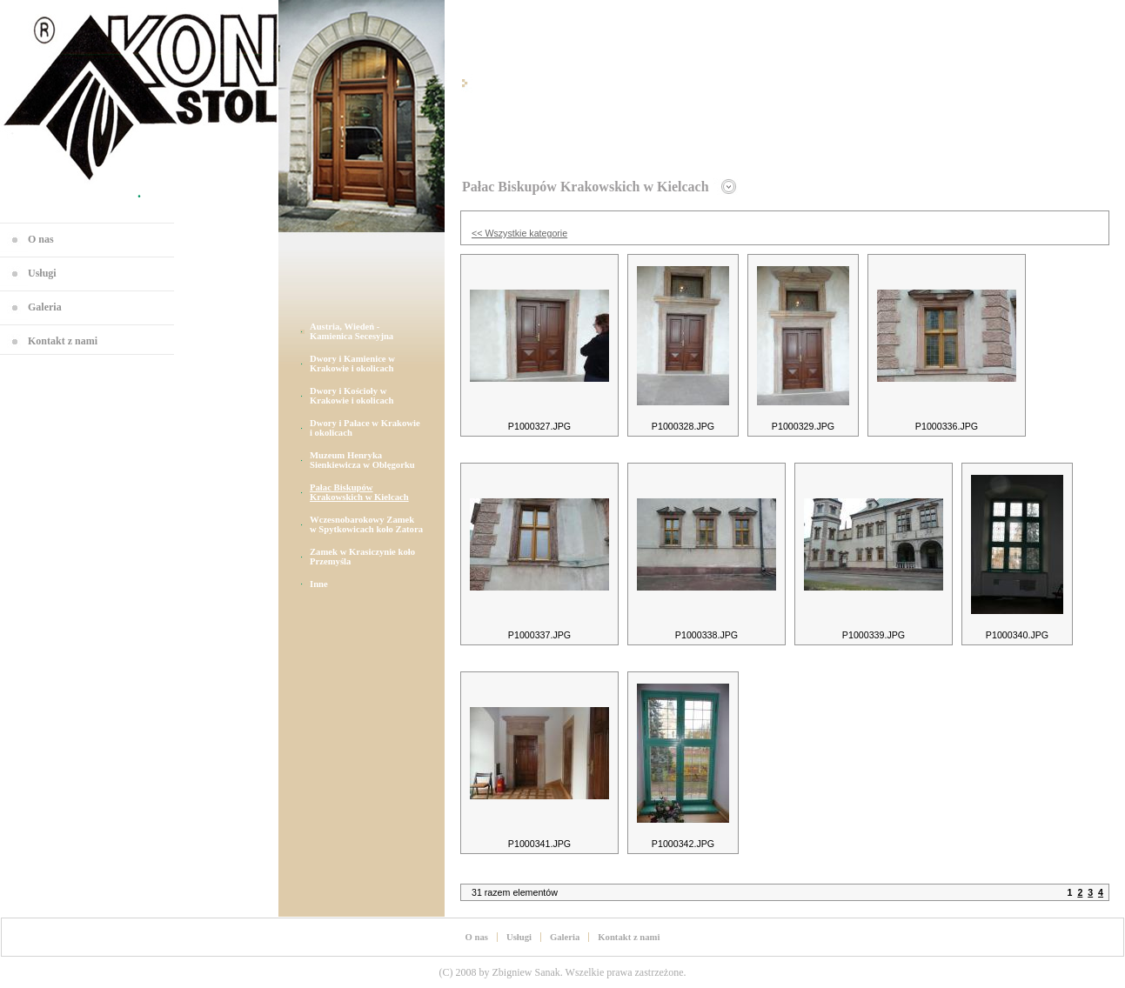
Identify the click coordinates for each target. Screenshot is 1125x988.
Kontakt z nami (62, 341)
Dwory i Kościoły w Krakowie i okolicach (352, 395)
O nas (41, 239)
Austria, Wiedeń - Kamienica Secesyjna (351, 331)
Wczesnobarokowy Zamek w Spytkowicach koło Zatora (366, 524)
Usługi (42, 273)
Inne (319, 584)
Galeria (45, 307)
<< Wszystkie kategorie (519, 233)
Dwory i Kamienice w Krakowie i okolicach (352, 363)
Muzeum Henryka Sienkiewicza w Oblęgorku (362, 460)
